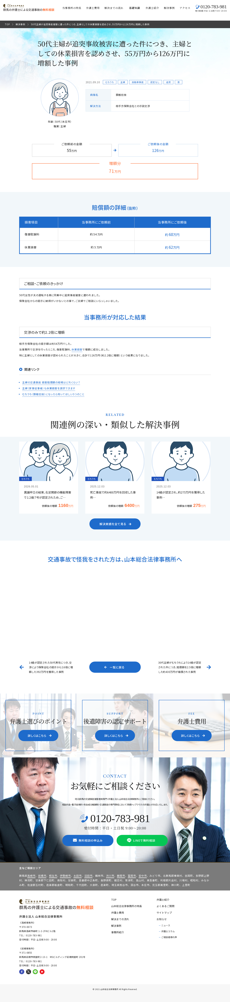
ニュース (165, 924)
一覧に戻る (114, 667)
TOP (7, 24)
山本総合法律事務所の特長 (126, 906)
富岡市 (132, 875)
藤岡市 (121, 875)
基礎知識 (134, 8)
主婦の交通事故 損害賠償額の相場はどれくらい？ (51, 382)
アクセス (185, 8)
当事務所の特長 (71, 8)
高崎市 (31, 875)
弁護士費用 (93, 8)
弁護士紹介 (152, 8)
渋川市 (110, 875)
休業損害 (77, 349)
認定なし (155, 82)
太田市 (77, 875)
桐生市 (53, 875)
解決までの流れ (113, 8)
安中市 (143, 875)
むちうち (109, 82)
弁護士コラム (168, 931)
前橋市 (42, 875)
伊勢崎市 (65, 875)
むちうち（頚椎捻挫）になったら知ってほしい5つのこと (53, 394)
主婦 (122, 82)
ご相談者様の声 (169, 936)
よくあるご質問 (165, 906)
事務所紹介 (117, 932)
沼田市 (88, 875)
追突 (168, 82)
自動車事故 (138, 82)
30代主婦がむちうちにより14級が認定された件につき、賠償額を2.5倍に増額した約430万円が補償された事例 (179, 666)
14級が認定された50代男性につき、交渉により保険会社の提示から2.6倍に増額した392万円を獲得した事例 (51, 666)
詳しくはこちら (40, 735)
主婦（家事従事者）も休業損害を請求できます (48, 388)
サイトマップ (164, 912)
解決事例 (169, 8)
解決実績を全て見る (115, 523)
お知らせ (162, 919)
